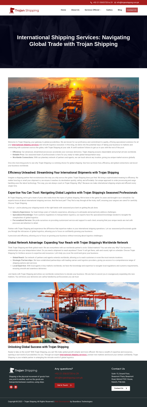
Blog (120, 10)
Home (63, 10)
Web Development (62, 401)
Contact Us (131, 10)
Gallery (109, 10)
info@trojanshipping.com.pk (69, 377)
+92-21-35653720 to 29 (67, 373)
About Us (75, 10)
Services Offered (93, 10)
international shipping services (25, 145)
